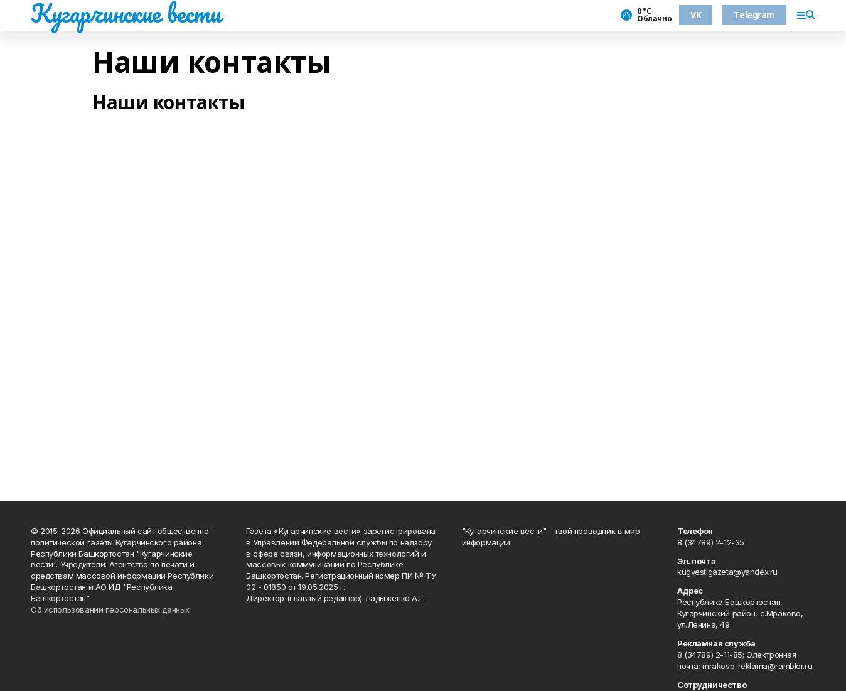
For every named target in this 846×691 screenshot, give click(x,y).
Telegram (754, 15)
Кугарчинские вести (125, 13)
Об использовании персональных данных (110, 609)
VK (695, 15)
